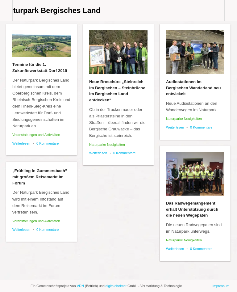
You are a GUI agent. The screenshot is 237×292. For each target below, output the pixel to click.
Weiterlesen (21, 143)
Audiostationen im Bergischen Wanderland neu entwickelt (193, 87)
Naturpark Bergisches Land (52, 10)
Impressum (220, 286)
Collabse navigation (230, 10)
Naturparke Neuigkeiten (107, 144)
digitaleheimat (116, 286)
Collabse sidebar (6, 10)
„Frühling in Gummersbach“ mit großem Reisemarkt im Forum (39, 176)
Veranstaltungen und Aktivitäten (36, 135)
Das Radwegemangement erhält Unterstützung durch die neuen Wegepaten (192, 209)
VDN (80, 286)
